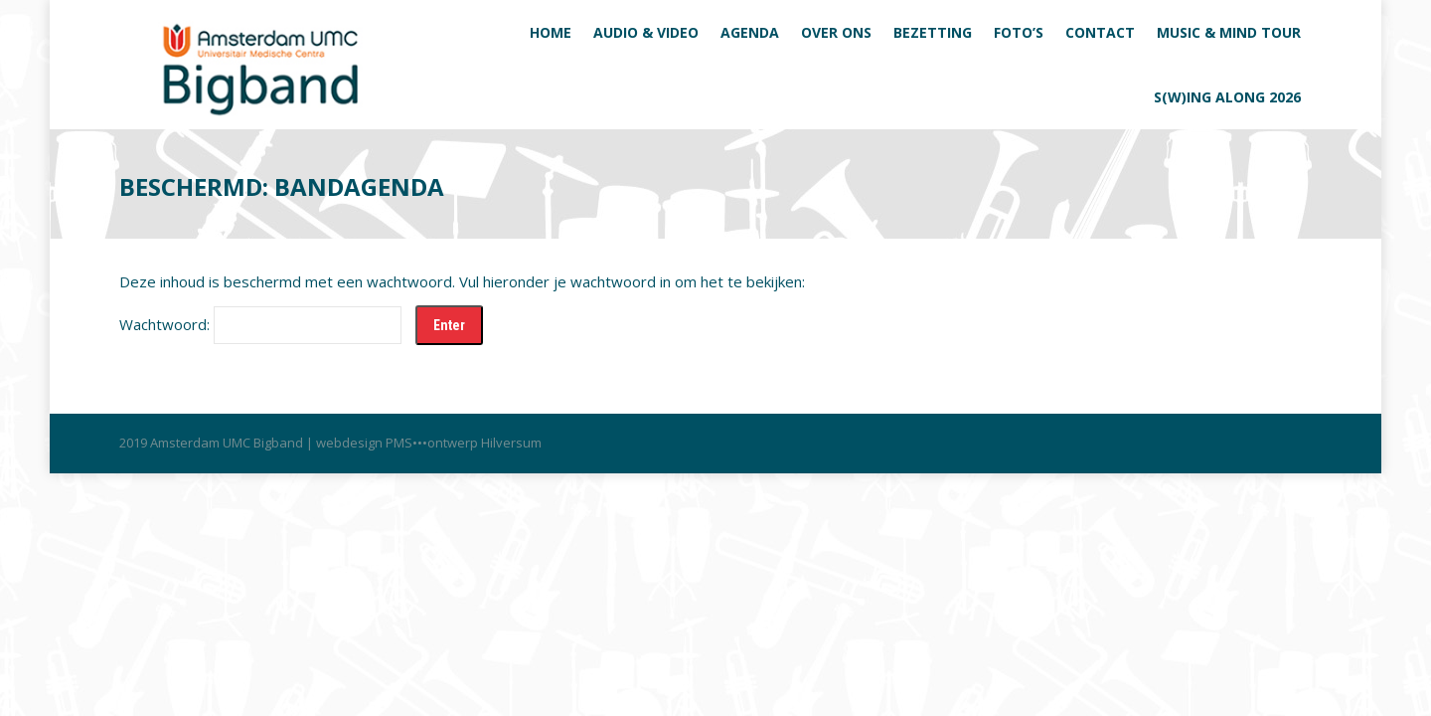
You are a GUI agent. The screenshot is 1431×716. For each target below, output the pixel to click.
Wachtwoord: (260, 324)
